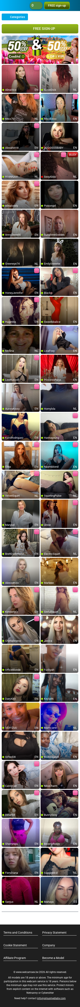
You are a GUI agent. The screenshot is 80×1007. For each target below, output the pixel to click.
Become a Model (53, 958)
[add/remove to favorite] (5, 68)
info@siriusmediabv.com (51, 998)
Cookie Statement (15, 945)
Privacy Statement (54, 932)
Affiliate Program (14, 958)
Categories (15, 17)
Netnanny (32, 992)
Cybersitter (47, 992)
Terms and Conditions (17, 932)
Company (48, 945)
